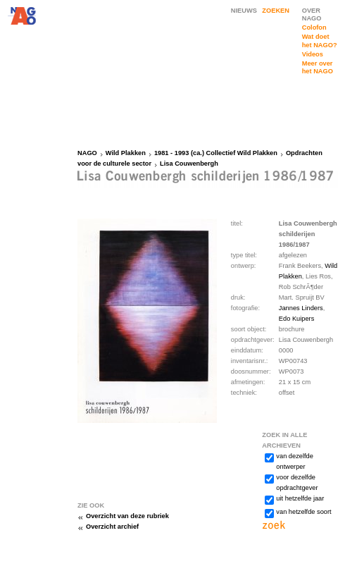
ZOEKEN (275, 10)
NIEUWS (244, 10)
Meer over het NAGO (317, 67)
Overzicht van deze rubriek (127, 516)
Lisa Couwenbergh (189, 163)
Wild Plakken (126, 152)
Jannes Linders (301, 308)
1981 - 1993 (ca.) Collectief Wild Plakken (215, 152)
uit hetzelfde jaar (300, 498)
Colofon (314, 27)
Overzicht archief (112, 526)
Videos (312, 54)
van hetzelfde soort (303, 511)
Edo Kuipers (296, 318)
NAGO (87, 152)
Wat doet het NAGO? (319, 40)
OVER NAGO (312, 14)
